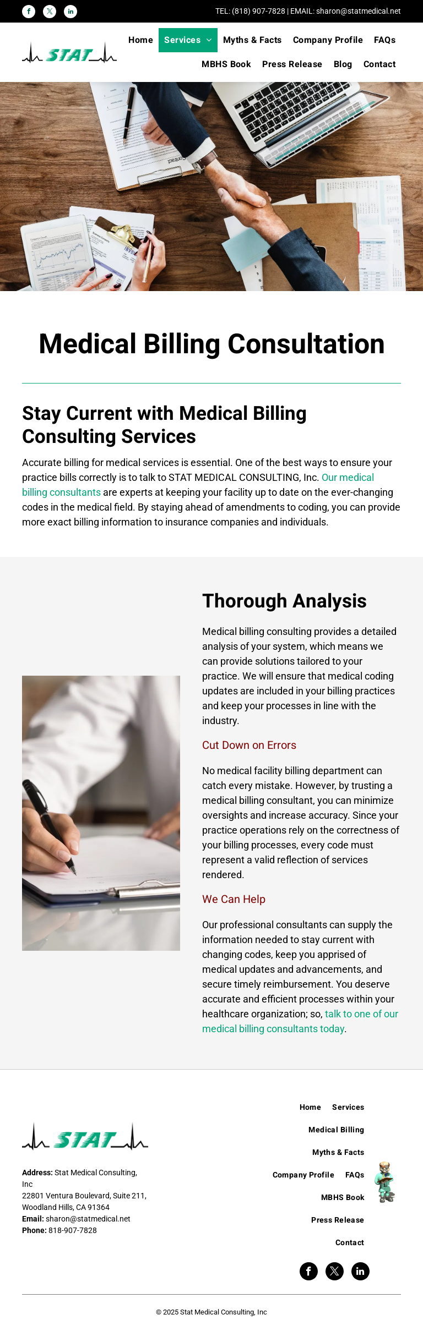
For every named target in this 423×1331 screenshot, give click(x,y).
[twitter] (49, 13)
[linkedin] (70, 13)
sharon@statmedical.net (358, 11)
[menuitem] (141, 40)
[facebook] (28, 13)
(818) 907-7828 (258, 11)
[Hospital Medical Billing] (101, 813)
